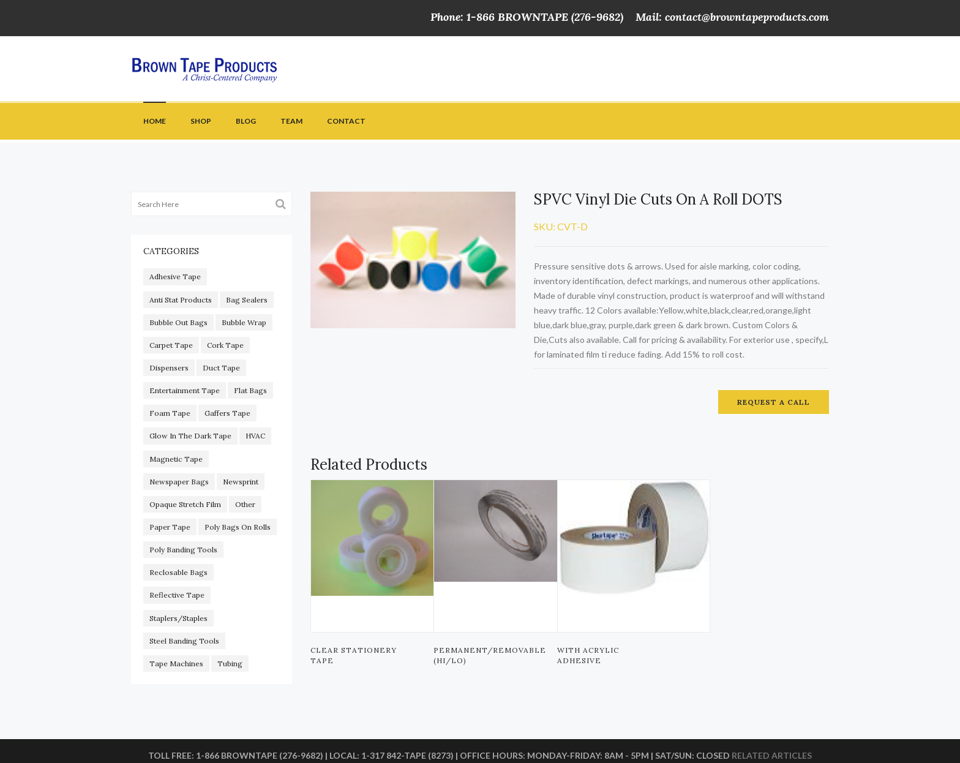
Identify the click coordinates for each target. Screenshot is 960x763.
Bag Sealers (247, 299)
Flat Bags (250, 390)
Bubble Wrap (244, 322)
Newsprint (240, 481)
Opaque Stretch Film (185, 504)
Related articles (772, 755)
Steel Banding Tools (184, 640)
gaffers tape (227, 413)
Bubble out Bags (178, 322)
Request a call (773, 402)
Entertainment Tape (184, 390)
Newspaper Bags (179, 481)
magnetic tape (176, 459)
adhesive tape (175, 276)
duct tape (221, 367)
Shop (200, 121)
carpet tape (171, 345)
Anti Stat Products (180, 299)
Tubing (229, 663)
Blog (246, 121)
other (245, 504)
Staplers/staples (178, 618)
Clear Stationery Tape (353, 655)
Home (154, 121)
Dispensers (169, 367)
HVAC (255, 435)
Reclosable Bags (178, 572)
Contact (346, 121)
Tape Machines (176, 663)
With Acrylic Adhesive (588, 655)
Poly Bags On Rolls (237, 527)
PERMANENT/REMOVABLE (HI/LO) (486, 655)
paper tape (169, 527)
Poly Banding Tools (183, 549)
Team (291, 121)
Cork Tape (225, 345)
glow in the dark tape (190, 435)
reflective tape (176, 595)
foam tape (169, 413)
